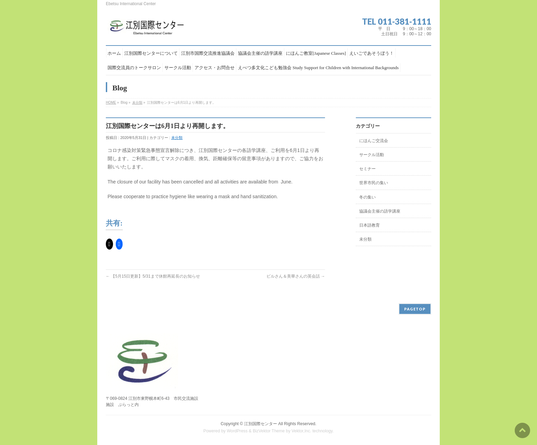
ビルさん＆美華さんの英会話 (295, 276)
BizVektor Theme (269, 431)
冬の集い (367, 197)
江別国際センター (260, 423)
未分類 (137, 102)
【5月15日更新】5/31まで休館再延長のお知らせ (153, 276)
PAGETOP (415, 309)
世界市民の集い (373, 182)
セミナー (367, 168)
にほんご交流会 (373, 140)
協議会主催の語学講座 (379, 211)
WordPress (237, 431)
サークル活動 (371, 154)
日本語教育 (369, 225)
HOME (111, 102)
